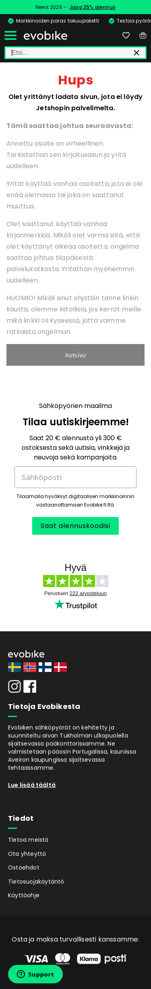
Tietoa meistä (28, 840)
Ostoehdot (23, 867)
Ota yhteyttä (27, 854)
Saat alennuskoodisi (75, 525)
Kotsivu (75, 355)
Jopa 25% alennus (93, 7)
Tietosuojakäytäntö (36, 882)
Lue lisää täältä (32, 785)
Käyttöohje (23, 895)
